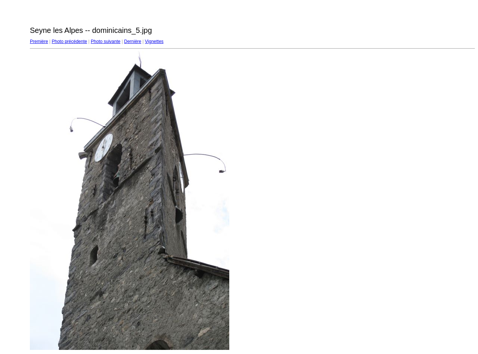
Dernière (132, 41)
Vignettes (154, 41)
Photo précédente (69, 41)
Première (39, 41)
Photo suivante (105, 41)
